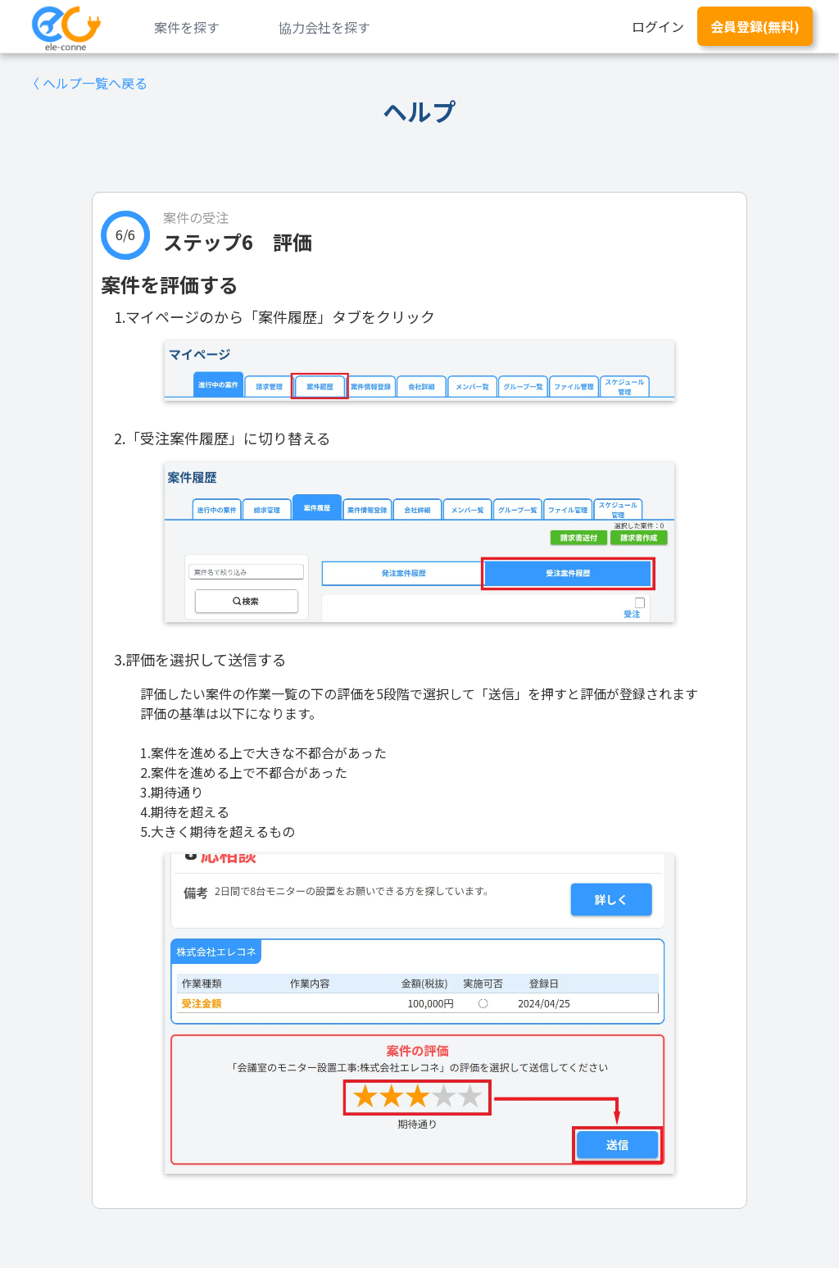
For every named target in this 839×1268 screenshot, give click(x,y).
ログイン (658, 26)
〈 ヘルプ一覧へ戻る (86, 83)
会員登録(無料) (755, 26)
